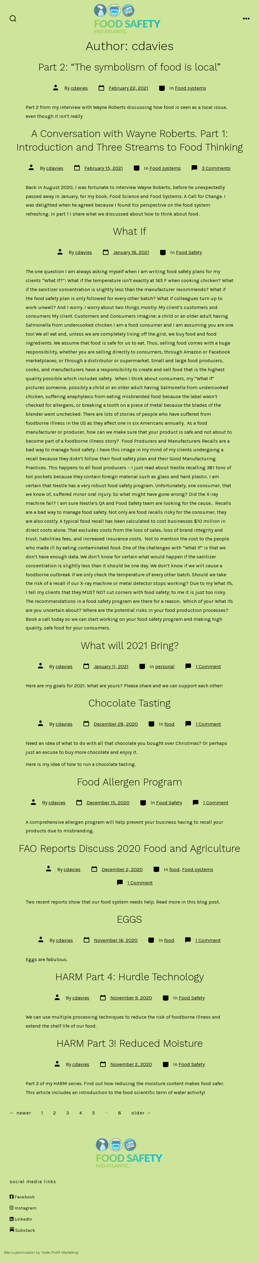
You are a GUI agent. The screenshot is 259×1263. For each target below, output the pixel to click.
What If (129, 231)
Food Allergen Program (129, 782)
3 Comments (216, 168)
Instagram (23, 1208)
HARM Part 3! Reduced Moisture (130, 1043)
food (169, 724)
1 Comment (208, 666)
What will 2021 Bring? (130, 645)
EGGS (129, 919)
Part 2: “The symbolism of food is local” (129, 67)
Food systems (190, 88)
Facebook (22, 1197)
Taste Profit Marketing (59, 1252)
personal (165, 666)
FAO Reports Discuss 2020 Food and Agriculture (129, 848)
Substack (22, 1230)
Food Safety (189, 252)
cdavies (79, 88)
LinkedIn (21, 1219)
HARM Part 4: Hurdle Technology (129, 977)
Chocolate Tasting (129, 703)
